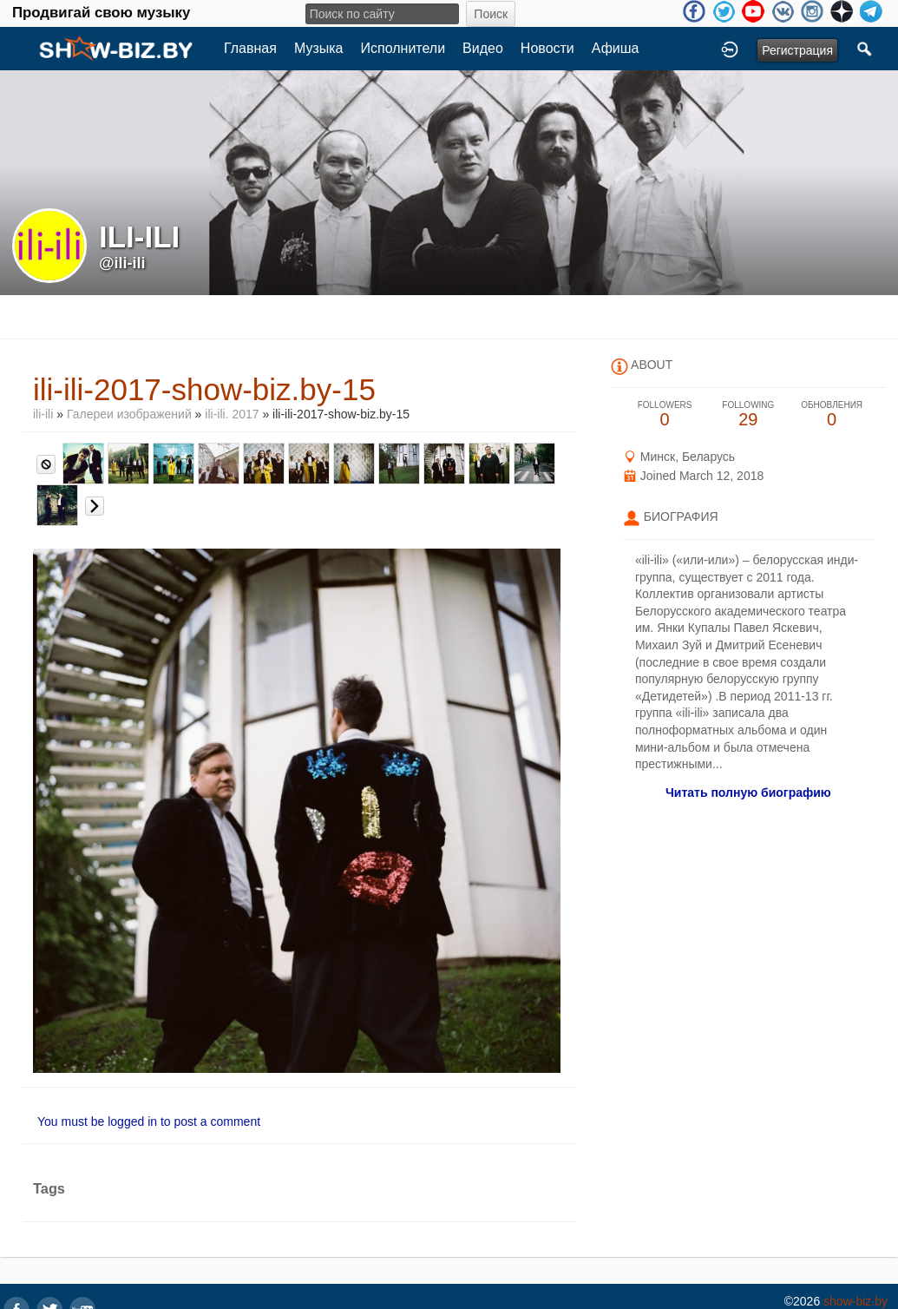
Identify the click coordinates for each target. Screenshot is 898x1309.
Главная (250, 48)
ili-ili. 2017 (232, 414)
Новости (547, 48)
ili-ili (43, 414)
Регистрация (797, 50)
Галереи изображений (129, 414)
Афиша (615, 48)
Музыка (319, 48)
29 (748, 414)
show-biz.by (855, 1301)
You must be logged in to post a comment (148, 1121)
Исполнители (403, 48)
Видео (482, 48)
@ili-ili (122, 263)
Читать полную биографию (748, 792)
